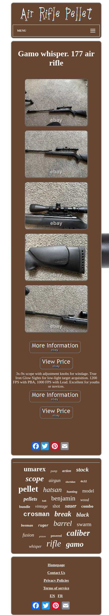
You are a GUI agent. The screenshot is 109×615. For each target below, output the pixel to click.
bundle (24, 507)
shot (56, 506)
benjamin (63, 498)
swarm (84, 524)
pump (54, 471)
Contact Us (56, 573)
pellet (28, 488)
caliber (78, 533)
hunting (72, 491)
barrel (63, 523)
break (62, 514)
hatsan (52, 489)
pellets (30, 499)
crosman (36, 514)
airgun (54, 480)
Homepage (56, 565)
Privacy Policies (56, 580)
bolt (44, 500)
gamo (75, 544)
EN (52, 596)
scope (35, 478)
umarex (35, 469)
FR (60, 596)
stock (82, 469)
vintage (41, 506)
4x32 (83, 481)
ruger (43, 526)
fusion (28, 535)
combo (87, 506)
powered (56, 536)
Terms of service (56, 588)
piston (42, 536)
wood (84, 500)
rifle (54, 543)
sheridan (70, 481)
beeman (27, 525)
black (82, 515)
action (66, 471)
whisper (35, 546)
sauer (70, 506)
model (88, 490)
